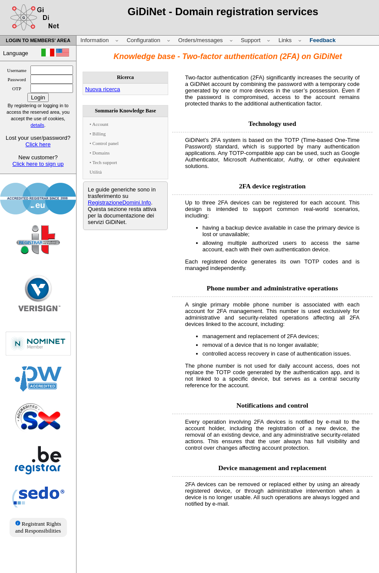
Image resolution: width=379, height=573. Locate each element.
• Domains (100, 152)
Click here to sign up (38, 164)
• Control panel (104, 143)
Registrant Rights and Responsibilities (38, 527)
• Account (99, 124)
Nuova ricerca (102, 89)
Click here (38, 144)
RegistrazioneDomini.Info (119, 202)
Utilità (96, 172)
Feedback (322, 40)
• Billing (98, 133)
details (37, 125)
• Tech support (103, 162)
